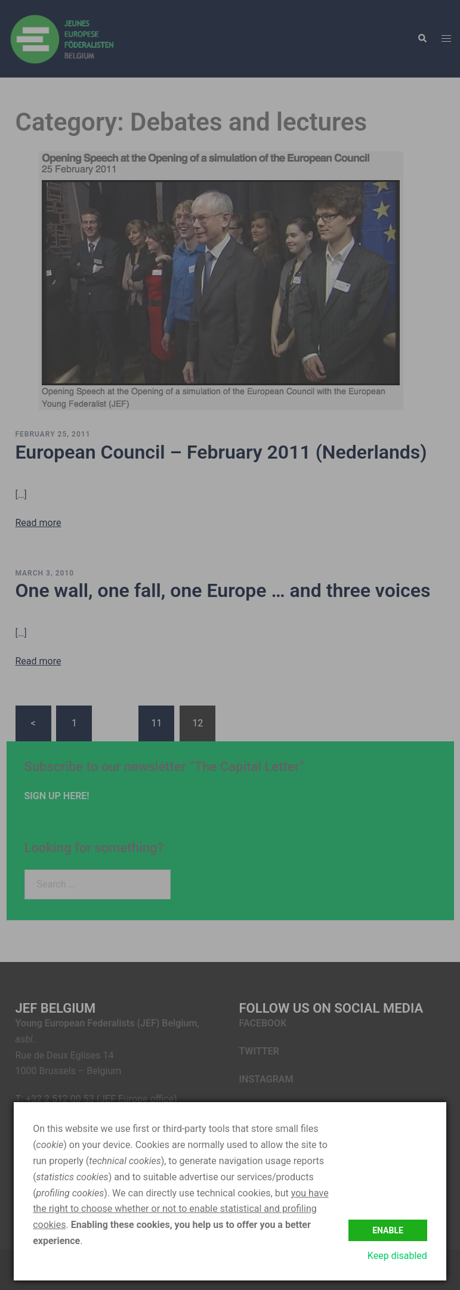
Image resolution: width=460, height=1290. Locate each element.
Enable (387, 1230)
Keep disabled (397, 1255)
